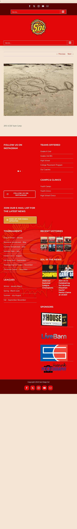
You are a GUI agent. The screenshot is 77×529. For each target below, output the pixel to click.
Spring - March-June (12, 290)
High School (45, 160)
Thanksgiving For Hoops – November (18, 265)
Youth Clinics (45, 191)
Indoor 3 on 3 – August (13, 255)
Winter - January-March (13, 286)
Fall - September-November (15, 300)
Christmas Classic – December (15, 269)
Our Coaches (45, 169)
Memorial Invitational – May (15, 242)
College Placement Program (51, 165)
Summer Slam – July (12, 251)
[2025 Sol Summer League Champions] (51, 272)
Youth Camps (45, 186)
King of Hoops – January (13, 237)
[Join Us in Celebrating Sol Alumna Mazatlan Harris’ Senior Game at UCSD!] (67, 272)
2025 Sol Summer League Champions (47, 284)
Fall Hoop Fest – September (15, 260)
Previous (62, 54)
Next (69, 54)
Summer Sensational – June (15, 246)
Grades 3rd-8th (46, 156)
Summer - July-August (12, 295)
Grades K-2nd (45, 151)
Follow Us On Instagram (17, 194)
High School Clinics (48, 195)
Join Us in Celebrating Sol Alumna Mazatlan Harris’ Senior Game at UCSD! (65, 288)
